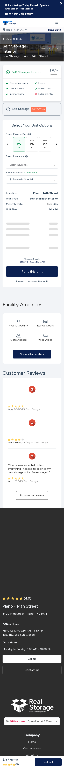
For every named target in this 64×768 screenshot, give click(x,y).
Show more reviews (32, 495)
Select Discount (21, 172)
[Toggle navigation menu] (58, 23)
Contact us (32, 670)
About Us (32, 755)
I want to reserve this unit (32, 281)
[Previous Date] (7, 144)
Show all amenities (32, 354)
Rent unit (48, 762)
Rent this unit (32, 272)
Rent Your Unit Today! (19, 13)
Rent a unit (54, 29)
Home (32, 741)
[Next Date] (56, 144)
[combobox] (32, 165)
